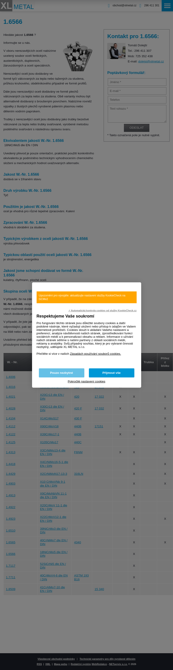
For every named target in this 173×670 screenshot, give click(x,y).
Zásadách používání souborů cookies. (95, 353)
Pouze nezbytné (61, 372)
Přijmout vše (112, 372)
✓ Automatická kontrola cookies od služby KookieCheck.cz (102, 310)
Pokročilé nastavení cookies (86, 381)
